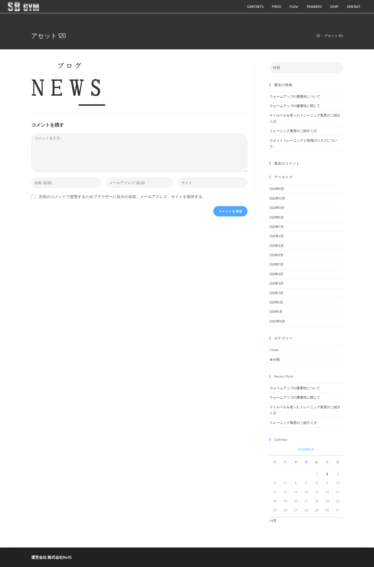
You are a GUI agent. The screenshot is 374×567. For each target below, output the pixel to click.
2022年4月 (277, 236)
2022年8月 (277, 217)
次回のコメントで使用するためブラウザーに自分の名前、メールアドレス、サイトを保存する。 (122, 196)
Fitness (274, 350)
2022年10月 (277, 198)
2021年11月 (276, 255)
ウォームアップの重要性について (295, 96)
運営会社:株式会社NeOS (51, 557)
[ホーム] (318, 36)
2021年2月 (276, 302)
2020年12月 (277, 321)
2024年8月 (277, 189)
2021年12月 (277, 245)
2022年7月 (277, 227)
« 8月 (273, 520)
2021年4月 (276, 283)
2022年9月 (277, 208)
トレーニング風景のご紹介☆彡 (293, 131)
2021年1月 (276, 311)
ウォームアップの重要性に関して (295, 106)
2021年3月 (276, 293)
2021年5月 (276, 274)
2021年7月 (276, 264)
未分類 (275, 359)
